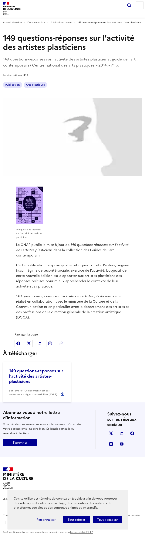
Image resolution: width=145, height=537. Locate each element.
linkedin (121, 433)
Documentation (36, 22)
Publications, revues (61, 22)
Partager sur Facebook (18, 343)
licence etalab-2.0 (79, 532)
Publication (12, 85)
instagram (111, 444)
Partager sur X (29, 343)
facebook (132, 433)
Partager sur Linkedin (39, 343)
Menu (139, 5)
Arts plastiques (35, 85)
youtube (121, 444)
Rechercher (129, 5)
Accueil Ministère (12, 22)
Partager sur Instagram (50, 343)
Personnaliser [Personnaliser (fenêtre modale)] (46, 519)
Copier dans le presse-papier (60, 343)
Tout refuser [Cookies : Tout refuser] (76, 519)
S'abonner (20, 442)
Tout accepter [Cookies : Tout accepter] (107, 519)
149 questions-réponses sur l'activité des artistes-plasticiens (36, 376)
